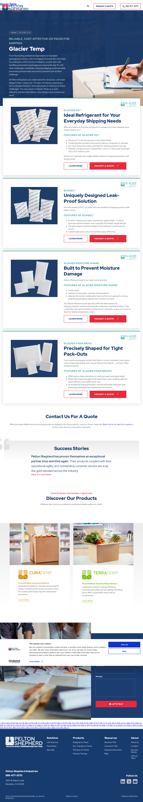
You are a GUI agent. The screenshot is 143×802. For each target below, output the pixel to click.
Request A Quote (108, 166)
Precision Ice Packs (81, 750)
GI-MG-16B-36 (12, 728)
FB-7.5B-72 (100, 723)
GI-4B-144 (65, 725)
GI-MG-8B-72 (63, 728)
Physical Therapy (80, 753)
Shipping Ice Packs (80, 742)
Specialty (51, 750)
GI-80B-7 (103, 725)
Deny (124, 787)
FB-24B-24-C (70, 723)
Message (99, 676)
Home (13, 32)
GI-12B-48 (109, 723)
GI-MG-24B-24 (25, 728)
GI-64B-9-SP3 (84, 725)
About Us (135, 742)
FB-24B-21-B (47, 723)
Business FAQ (110, 742)
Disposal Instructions (113, 750)
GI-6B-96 (95, 725)
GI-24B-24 (127, 723)
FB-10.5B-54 (6, 723)
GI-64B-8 (74, 725)
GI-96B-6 (120, 725)
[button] (88, 6)
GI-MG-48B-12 (51, 728)
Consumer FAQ (111, 746)
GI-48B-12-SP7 (54, 725)
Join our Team (134, 757)
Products (99, 12)
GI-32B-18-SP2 (19, 725)
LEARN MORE (75, 166)
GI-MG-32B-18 (38, 728)
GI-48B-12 (30, 725)
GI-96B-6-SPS (130, 725)
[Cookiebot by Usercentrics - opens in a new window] (14, 797)
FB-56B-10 (90, 723)
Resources (118, 12)
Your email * (100, 666)
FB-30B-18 (81, 723)
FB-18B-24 (26, 723)
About (134, 12)
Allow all (124, 781)
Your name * (100, 655)
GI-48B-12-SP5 (41, 725)
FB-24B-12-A (36, 723)
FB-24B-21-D (58, 723)
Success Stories (134, 751)
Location (134, 746)
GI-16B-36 (118, 723)
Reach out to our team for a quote (117, 424)
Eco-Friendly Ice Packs (82, 746)
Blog (106, 753)
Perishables (51, 746)
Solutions (82, 12)
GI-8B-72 (111, 725)
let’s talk (116, 704)
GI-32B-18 (8, 725)
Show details (34, 798)
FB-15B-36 (16, 723)
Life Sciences (52, 742)
